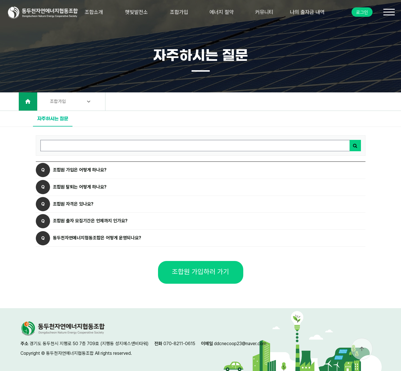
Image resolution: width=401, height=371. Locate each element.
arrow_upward (361, 348)
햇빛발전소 (136, 11)
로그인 (362, 12)
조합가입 (179, 11)
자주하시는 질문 (50, 116)
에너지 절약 (221, 11)
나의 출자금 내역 (307, 11)
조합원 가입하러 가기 (200, 272)
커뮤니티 (264, 11)
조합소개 (94, 11)
